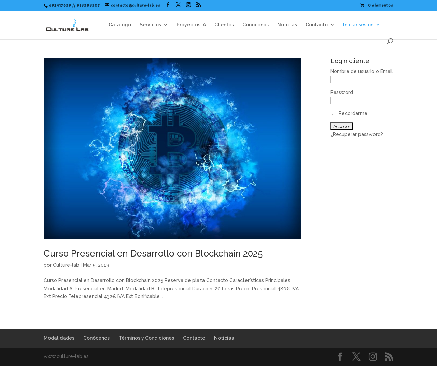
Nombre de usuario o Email (361, 71)
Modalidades (59, 338)
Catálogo (120, 24)
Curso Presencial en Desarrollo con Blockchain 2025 (153, 253)
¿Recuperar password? (356, 134)
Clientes (224, 24)
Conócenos (255, 24)
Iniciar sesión (358, 24)
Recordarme (349, 113)
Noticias (287, 24)
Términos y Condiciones (146, 338)
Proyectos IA (191, 24)
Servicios (150, 24)
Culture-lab (66, 265)
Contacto (317, 24)
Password (341, 92)
